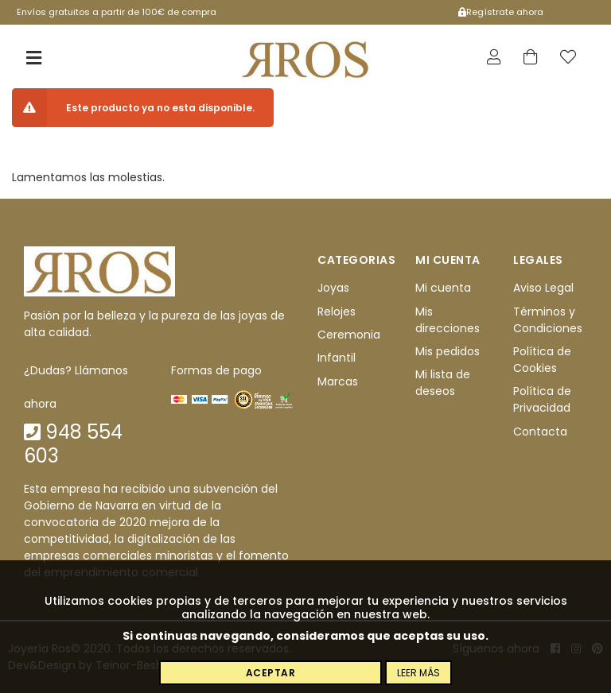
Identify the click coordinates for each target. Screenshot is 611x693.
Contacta (540, 431)
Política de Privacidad (542, 399)
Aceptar (271, 672)
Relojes (336, 311)
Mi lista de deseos (442, 382)
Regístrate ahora (500, 12)
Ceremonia (348, 335)
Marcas (337, 381)
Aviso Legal (543, 288)
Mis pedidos (447, 351)
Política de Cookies (542, 359)
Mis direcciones (447, 320)
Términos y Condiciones (547, 320)
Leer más (418, 672)
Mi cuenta (443, 288)
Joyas (333, 288)
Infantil (336, 358)
